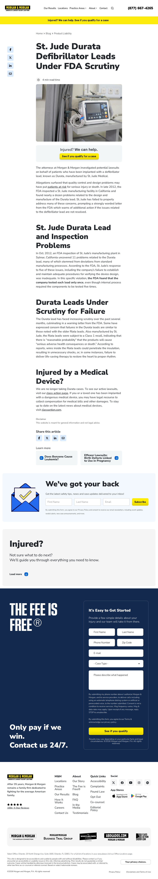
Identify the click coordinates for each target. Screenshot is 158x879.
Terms (127, 719)
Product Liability (63, 33)
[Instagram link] (139, 782)
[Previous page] (57, 458)
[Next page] (101, 458)
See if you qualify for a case (79, 156)
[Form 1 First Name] (102, 632)
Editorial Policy (95, 809)
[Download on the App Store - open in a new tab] (120, 796)
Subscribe (140, 502)
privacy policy (110, 722)
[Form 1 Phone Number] (102, 642)
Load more (16, 574)
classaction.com (51, 410)
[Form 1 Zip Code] (130, 642)
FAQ (75, 799)
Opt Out (95, 796)
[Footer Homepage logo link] (26, 777)
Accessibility (98, 781)
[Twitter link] (114, 782)
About (93, 8)
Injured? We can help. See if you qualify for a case (78, 20)
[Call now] (140, 8)
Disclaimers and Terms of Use (138, 872)
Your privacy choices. (135, 861)
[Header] (17, 8)
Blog (48, 33)
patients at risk (57, 187)
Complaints (97, 786)
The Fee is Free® (79, 788)
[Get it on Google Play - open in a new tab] (139, 795)
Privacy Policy (83, 510)
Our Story (79, 781)
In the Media (76, 806)
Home (39, 33)
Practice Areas (78, 8)
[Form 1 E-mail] (116, 653)
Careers (59, 807)
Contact (103, 8)
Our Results (50, 8)
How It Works (59, 801)
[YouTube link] (131, 782)
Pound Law (97, 791)
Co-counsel (97, 802)
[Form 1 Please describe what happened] (116, 680)
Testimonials (80, 813)
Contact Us (61, 813)
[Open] (112, 8)
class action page (57, 393)
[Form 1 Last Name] (130, 632)
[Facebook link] (122, 782)
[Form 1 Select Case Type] (116, 663)
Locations (63, 8)
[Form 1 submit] (116, 731)
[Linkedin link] (147, 782)
